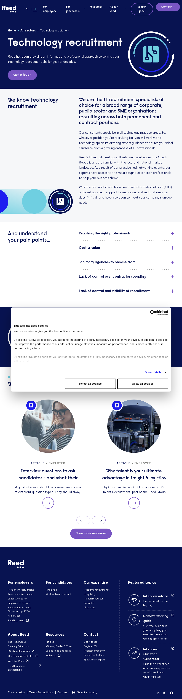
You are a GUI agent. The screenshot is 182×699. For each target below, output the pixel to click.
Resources (96, 7)
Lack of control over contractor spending (112, 276)
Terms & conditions (41, 692)
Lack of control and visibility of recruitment (114, 291)
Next (99, 520)
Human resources (93, 598)
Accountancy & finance (97, 589)
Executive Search (17, 598)
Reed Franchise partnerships (16, 667)
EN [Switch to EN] (35, 9)
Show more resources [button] (91, 533)
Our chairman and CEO (21, 656)
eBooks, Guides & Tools (59, 646)
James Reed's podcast (58, 650)
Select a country (87, 692)
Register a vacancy (94, 650)
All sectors (28, 30)
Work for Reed (16, 661)
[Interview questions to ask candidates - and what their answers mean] (48, 454)
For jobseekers (73, 9)
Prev (83, 520)
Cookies (62, 692)
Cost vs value (89, 248)
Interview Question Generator (151, 654)
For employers (49, 9)
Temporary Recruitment (21, 594)
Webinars (51, 655)
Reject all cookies (90, 383)
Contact (166, 7)
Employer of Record (19, 603)
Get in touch (91, 641)
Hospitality (90, 594)
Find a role (51, 589)
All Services (14, 615)
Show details (153, 372)
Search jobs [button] (141, 9)
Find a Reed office (94, 655)
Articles (50, 641)
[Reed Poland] (9, 9)
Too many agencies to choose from (107, 262)
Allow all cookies (143, 383)
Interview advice (155, 596)
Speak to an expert (94, 659)
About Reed (114, 9)
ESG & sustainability (19, 651)
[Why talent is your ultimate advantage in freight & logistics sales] (134, 454)
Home (12, 30)
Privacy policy (16, 692)
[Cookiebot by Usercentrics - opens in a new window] (152, 312)
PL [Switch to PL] (27, 9)
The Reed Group (17, 641)
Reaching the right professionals (104, 233)
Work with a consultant (58, 594)
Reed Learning (16, 620)
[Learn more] (158, 693)
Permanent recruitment (21, 589)
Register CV (90, 646)
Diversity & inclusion (19, 646)
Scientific (89, 603)
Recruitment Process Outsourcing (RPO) (19, 609)
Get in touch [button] (22, 75)
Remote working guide (155, 618)
